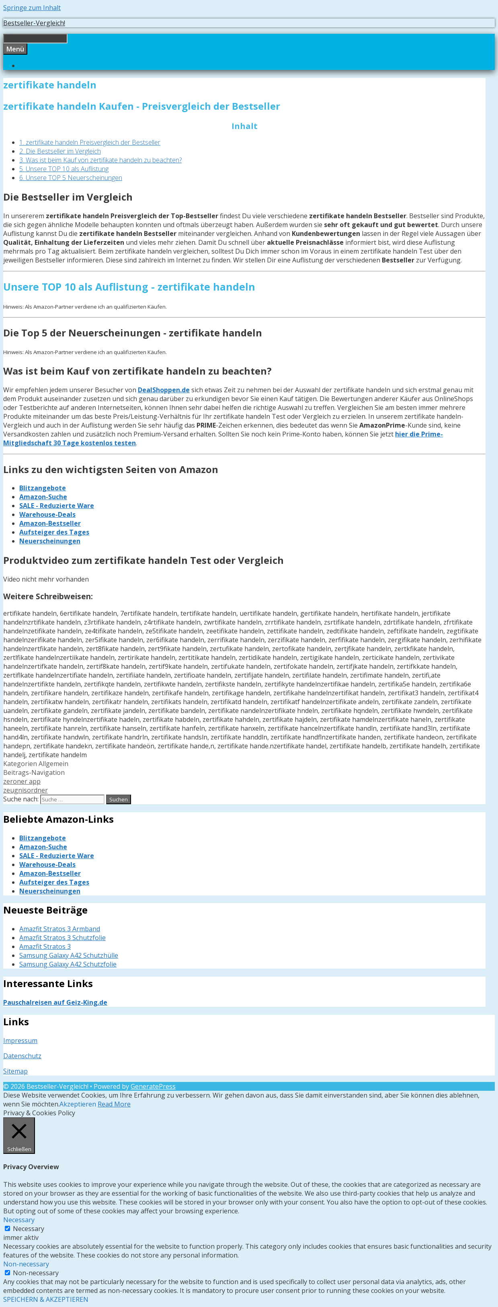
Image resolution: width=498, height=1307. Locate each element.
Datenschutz (22, 1055)
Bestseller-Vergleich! (34, 22)
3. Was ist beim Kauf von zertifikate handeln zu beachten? (100, 160)
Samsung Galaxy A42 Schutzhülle (68, 955)
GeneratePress (153, 1086)
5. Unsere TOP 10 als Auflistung (64, 168)
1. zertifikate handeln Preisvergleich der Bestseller (89, 142)
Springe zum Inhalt (32, 7)
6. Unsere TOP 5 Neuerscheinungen (70, 177)
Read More (114, 1104)
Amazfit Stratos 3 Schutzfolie (62, 937)
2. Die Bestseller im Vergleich (60, 151)
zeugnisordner (25, 790)
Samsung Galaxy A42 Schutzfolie (68, 964)
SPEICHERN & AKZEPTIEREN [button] (45, 1299)
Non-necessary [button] (26, 1264)
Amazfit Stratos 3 (45, 946)
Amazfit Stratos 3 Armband (59, 928)
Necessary (28, 1228)
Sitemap (15, 1071)
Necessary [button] (19, 1219)
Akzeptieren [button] (77, 1104)
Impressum (20, 1040)
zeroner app (22, 781)
